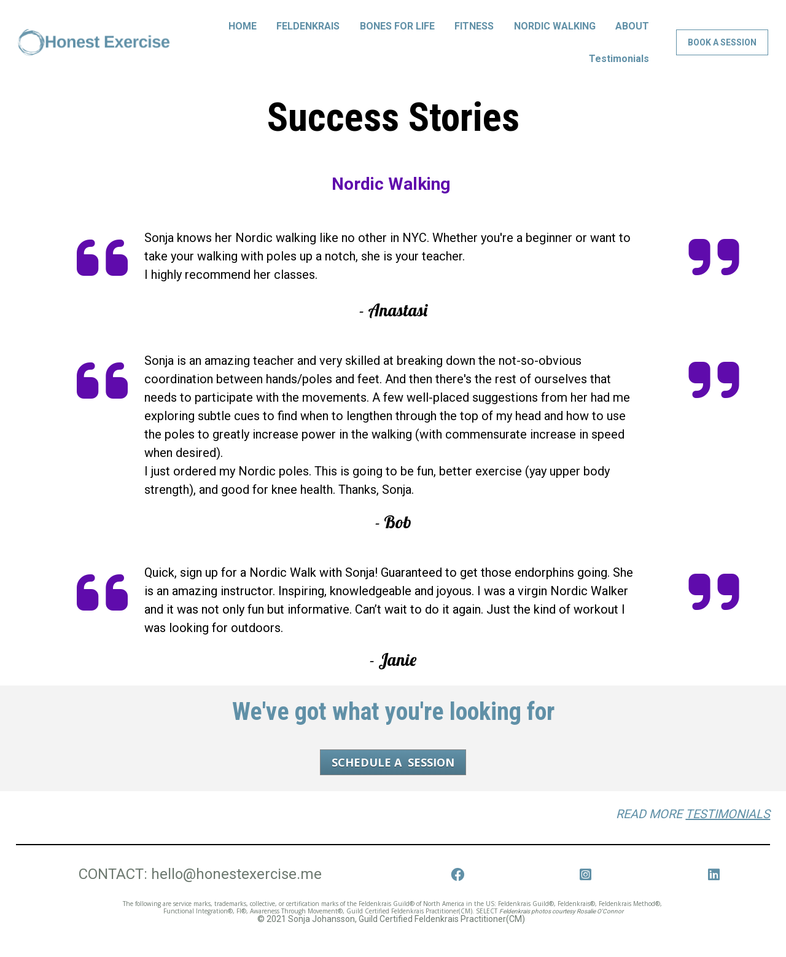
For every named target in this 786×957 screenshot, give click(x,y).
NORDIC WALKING (555, 35)
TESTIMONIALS (727, 831)
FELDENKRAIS (308, 35)
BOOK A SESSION (722, 52)
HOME (242, 35)
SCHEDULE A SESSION (393, 780)
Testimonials (619, 67)
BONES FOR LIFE (397, 35)
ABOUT (632, 35)
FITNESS (474, 35)
